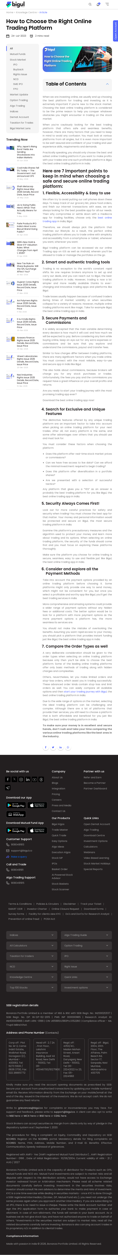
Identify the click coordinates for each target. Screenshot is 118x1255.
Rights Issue (20, 74)
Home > (11, 12)
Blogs (55, 783)
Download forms (94, 909)
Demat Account (19, 117)
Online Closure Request (65, 909)
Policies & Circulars (47, 904)
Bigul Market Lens (20, 128)
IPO (15, 64)
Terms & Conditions (20, 904)
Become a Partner (95, 783)
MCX (27, 1116)
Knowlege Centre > (27, 12)
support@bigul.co (21, 850)
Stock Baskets (60, 884)
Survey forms (16, 914)
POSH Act (49, 919)
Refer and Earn (92, 777)
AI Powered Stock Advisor (62, 876)
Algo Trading (17, 106)
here (17, 1116)
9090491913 (17, 844)
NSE (11, 1116)
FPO (15, 89)
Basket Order (60, 869)
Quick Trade (59, 835)
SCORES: (11, 1139)
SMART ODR (16, 909)
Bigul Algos (58, 824)
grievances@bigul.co (30, 1108)
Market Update (19, 94)
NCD (16, 79)
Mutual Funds (18, 54)
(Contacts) (52, 1033)
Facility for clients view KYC (45, 914)
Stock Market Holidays (97, 863)
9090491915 (17, 883)
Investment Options (96, 841)
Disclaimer (69, 904)
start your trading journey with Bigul (85, 691)
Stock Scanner (60, 889)
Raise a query (19, 856)
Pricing (56, 794)
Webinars (89, 852)
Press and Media (61, 805)
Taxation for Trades (21, 122)
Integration (58, 788)
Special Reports (93, 869)
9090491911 (17, 870)
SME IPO (18, 84)
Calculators (90, 847)
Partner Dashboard (95, 788)
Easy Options (59, 841)
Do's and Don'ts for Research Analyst (88, 914)
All (11, 48)
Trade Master (60, 830)
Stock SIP (57, 858)
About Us (57, 777)
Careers (57, 800)
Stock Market (18, 59)
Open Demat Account (97, 824)
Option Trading (19, 100)
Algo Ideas (58, 847)
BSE (42, 1116)
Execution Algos (61, 852)
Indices (14, 111)
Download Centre (94, 835)
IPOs (54, 863)
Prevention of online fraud (24, 919)
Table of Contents (66, 84)
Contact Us (58, 811)
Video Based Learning (96, 858)
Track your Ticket (91, 904)
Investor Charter (37, 909)
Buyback (18, 69)
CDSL (57, 1116)
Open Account (115, 31)
